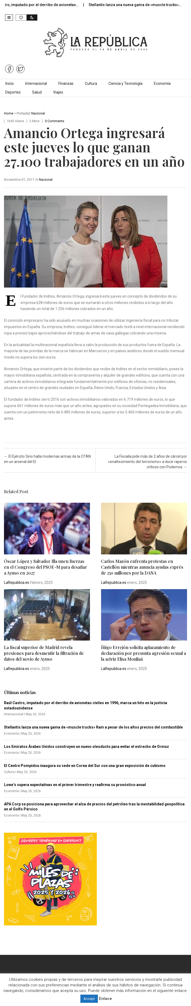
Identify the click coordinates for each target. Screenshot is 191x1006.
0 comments (54, 121)
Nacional (38, 113)
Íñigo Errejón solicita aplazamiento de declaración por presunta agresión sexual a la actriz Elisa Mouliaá (143, 653)
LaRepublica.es (16, 582)
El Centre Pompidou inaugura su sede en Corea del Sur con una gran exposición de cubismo (85, 766)
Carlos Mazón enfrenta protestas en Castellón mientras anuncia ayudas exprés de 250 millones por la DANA (142, 567)
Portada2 (24, 113)
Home (8, 113)
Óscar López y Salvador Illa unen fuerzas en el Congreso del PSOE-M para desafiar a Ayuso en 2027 (45, 567)
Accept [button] (89, 999)
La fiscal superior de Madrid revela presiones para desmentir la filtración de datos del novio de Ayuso (44, 653)
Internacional (36, 83)
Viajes (58, 92)
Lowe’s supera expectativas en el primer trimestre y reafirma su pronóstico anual (75, 785)
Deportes (13, 92)
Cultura (91, 83)
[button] (9, 17)
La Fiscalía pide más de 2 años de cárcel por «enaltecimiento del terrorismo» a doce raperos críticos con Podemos (147, 461)
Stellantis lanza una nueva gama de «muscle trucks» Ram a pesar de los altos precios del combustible (93, 727)
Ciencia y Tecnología (125, 83)
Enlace (105, 998)
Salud (37, 92)
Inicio (9, 83)
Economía (162, 83)
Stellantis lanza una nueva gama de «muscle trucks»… (139, 5)
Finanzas (65, 83)
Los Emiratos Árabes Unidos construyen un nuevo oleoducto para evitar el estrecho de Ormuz (86, 746)
